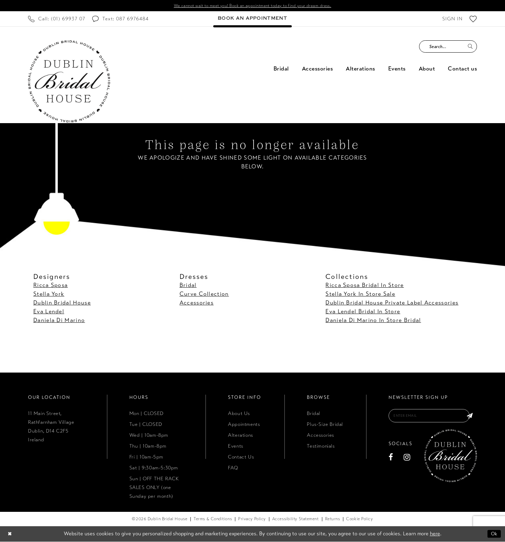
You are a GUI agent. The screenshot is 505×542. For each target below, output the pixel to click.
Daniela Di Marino (59, 320)
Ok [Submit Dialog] (493, 534)
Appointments (244, 425)
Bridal (188, 285)
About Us (239, 414)
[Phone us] (57, 19)
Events (235, 447)
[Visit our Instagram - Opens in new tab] (407, 459)
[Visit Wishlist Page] (473, 19)
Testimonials (321, 447)
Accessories (197, 303)
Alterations (240, 436)
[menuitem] (57, 19)
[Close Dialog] (10, 534)
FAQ (233, 468)
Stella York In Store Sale (360, 294)
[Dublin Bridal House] (69, 82)
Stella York (48, 294)
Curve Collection (204, 294)
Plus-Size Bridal (325, 425)
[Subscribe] (469, 417)
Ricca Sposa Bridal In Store (364, 285)
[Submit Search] (470, 47)
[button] (452, 19)
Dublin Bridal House (62, 303)
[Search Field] (448, 47)
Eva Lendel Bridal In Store (362, 312)
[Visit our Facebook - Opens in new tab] (391, 459)
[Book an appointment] (252, 19)
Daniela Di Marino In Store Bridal (373, 320)
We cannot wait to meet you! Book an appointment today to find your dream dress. (253, 6)
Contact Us (241, 458)
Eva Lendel (48, 312)
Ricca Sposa (50, 285)
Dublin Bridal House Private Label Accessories (391, 303)
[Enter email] (433, 417)
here (435, 534)
